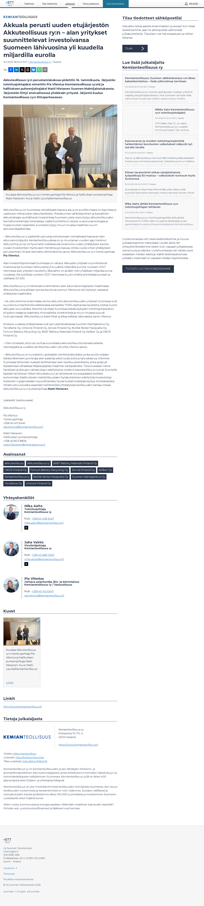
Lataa (9, 682)
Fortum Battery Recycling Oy (49, 469)
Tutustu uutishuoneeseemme (148, 268)
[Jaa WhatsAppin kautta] (39, 70)
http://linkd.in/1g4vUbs (30, 757)
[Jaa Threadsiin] (27, 70)
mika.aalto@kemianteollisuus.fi (44, 523)
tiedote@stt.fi (11, 851)
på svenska (33, 891)
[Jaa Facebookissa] (10, 70)
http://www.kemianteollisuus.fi (22, 706)
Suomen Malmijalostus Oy (88, 476)
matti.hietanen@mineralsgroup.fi (24, 444)
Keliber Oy (105, 469)
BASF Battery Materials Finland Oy (75, 463)
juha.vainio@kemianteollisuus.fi (44, 559)
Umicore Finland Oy (38, 483)
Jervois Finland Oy (83, 469)
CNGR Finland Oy (16, 469)
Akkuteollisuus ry (38, 463)
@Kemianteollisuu (24, 753)
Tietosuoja (9, 873)
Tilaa (135, 48)
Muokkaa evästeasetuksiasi (18, 879)
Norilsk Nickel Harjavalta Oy (50, 476)
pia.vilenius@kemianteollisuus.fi (23, 426)
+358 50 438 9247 (43, 518)
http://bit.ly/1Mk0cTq (34, 761)
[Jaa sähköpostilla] (44, 70)
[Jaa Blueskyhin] (33, 70)
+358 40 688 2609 (43, 555)
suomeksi (8, 891)
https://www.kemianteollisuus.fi (78, 744)
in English (20, 891)
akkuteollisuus (14, 463)
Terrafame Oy (13, 483)
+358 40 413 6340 (42, 591)
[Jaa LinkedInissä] (16, 70)
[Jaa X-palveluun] (22, 70)
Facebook (8, 868)
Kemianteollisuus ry (40, 62)
